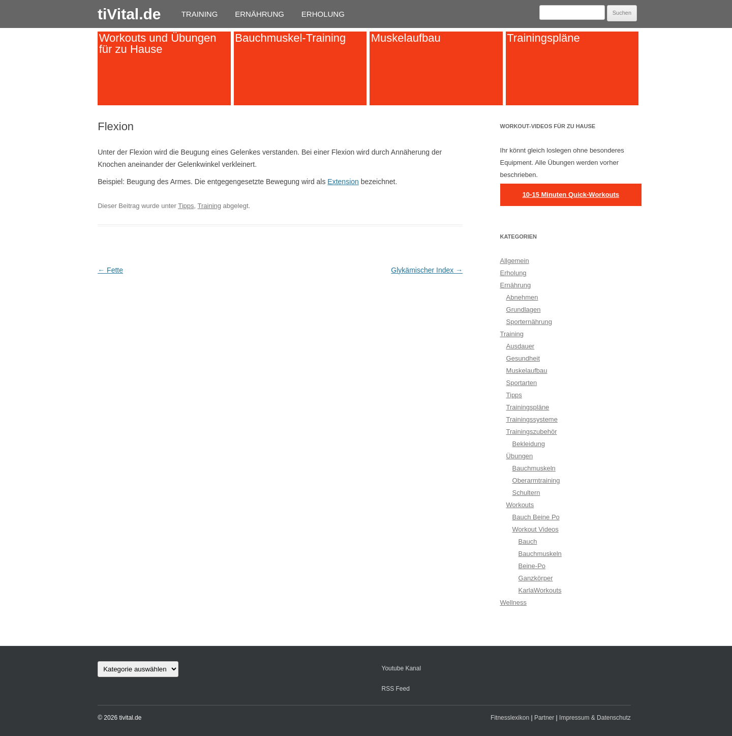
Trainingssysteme (532, 419)
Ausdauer (520, 346)
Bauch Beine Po (536, 517)
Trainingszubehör (531, 431)
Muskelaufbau (406, 38)
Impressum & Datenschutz (595, 717)
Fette (110, 270)
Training (199, 14)
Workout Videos (535, 529)
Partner (544, 717)
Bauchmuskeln (534, 468)
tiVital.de (129, 14)
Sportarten (521, 383)
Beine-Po (531, 566)
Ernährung (259, 14)
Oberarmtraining (536, 480)
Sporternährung (529, 322)
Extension (342, 182)
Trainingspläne (543, 38)
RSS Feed (395, 688)
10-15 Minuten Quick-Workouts (571, 194)
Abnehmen (522, 297)
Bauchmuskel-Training (290, 38)
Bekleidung (528, 444)
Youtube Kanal (401, 668)
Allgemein (514, 260)
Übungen (519, 456)
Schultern (526, 492)
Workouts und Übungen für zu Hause (158, 43)
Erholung (323, 14)
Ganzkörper (535, 578)
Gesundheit (523, 358)
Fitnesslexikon (510, 717)
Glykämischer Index (427, 270)
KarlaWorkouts (540, 590)
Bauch (527, 541)
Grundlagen (523, 309)
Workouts (520, 505)
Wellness (513, 602)
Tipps (186, 206)
